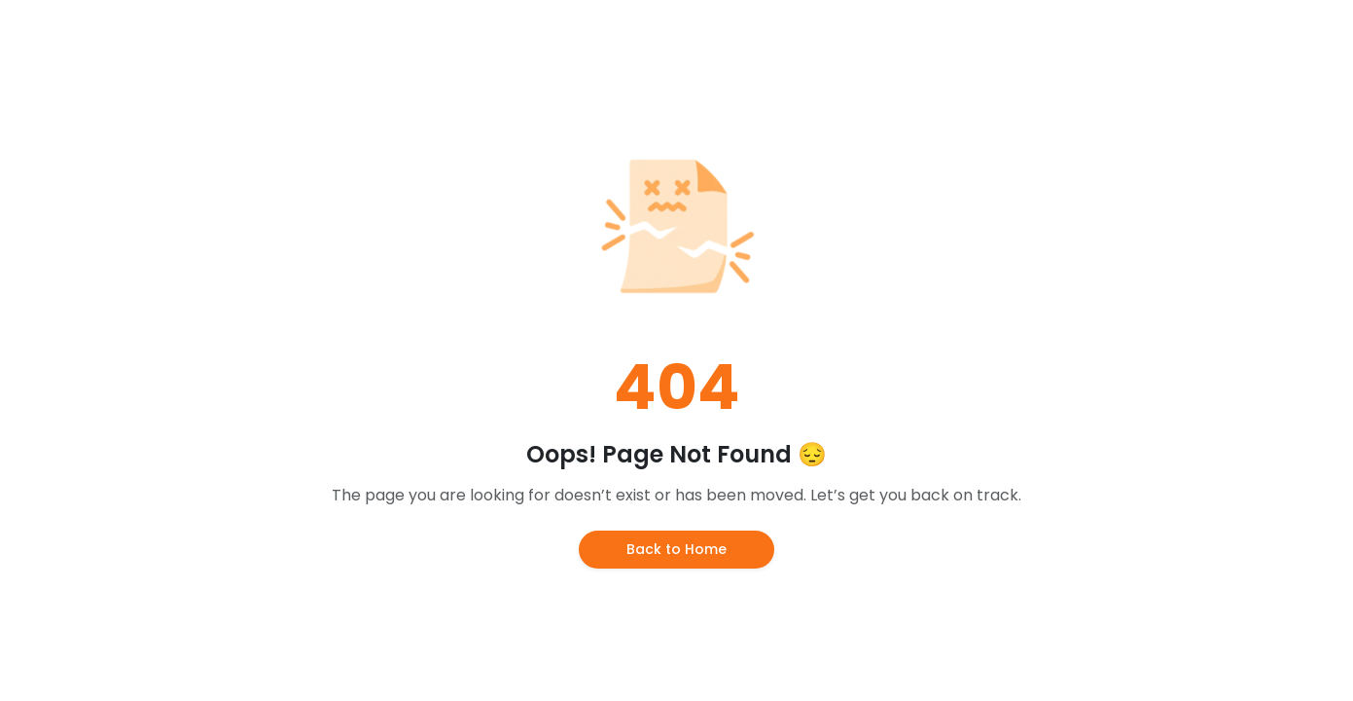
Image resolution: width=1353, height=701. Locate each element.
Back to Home (676, 549)
